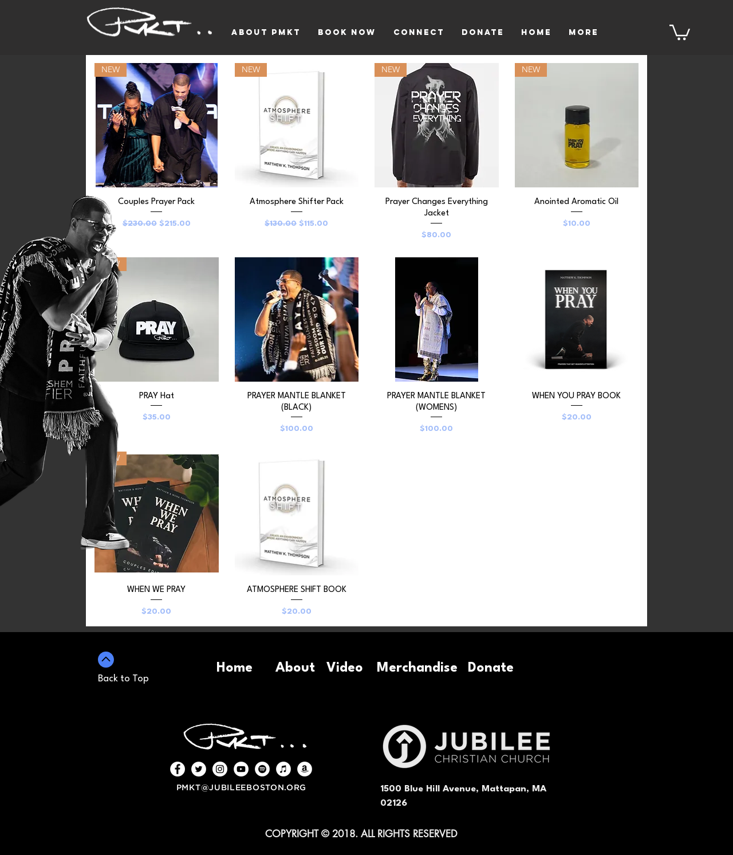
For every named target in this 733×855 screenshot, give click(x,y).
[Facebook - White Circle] (177, 769)
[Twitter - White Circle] (198, 769)
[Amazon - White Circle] (304, 769)
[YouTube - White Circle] (241, 769)
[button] (679, 31)
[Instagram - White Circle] (219, 769)
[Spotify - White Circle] (262, 769)
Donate (491, 668)
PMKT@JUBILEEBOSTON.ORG (241, 788)
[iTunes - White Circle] (283, 769)
